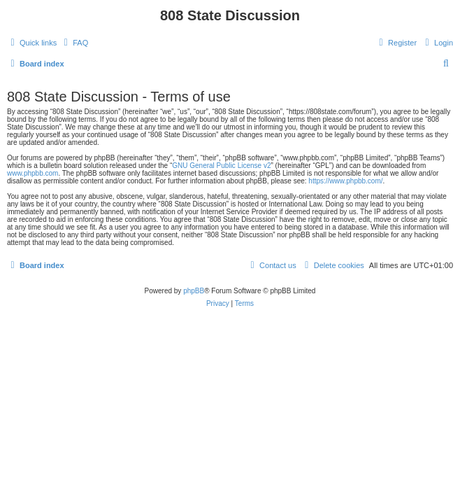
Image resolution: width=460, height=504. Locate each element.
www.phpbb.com (32, 173)
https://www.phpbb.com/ (345, 181)
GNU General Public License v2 (221, 165)
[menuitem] (74, 42)
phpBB (193, 291)
